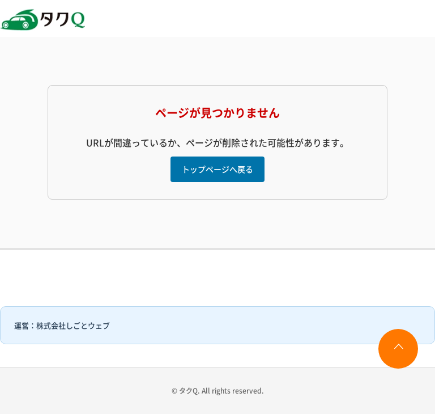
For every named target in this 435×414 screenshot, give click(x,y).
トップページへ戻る (217, 169)
